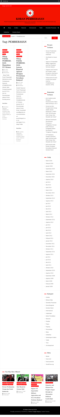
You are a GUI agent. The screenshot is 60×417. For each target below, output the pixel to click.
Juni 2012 (48, 227)
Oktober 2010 (49, 267)
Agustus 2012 (49, 222)
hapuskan (4, 108)
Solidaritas (6, 32)
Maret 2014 (49, 190)
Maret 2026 (49, 160)
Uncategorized (50, 345)
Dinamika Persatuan (51, 28)
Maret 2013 (49, 214)
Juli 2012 (48, 225)
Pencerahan (49, 329)
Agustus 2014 (49, 179)
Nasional (23, 28)
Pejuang (48, 326)
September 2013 (50, 198)
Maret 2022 (49, 171)
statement (7, 112)
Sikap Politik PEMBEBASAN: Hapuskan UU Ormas (6, 62)
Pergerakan (5, 52)
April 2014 (48, 187)
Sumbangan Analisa (51, 337)
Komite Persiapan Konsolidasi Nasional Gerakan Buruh (51, 148)
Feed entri (48, 359)
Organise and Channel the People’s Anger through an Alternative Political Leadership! (50, 392)
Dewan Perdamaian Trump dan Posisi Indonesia (51, 52)
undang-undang (5, 114)
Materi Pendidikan (50, 316)
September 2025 (50, 168)
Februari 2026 (49, 163)
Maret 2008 (49, 281)
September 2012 (50, 219)
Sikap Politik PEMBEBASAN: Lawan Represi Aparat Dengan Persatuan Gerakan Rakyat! (20, 69)
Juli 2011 (48, 257)
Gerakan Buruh (16, 32)
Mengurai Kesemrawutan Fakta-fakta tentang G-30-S (52, 101)
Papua (47, 324)
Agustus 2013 (49, 201)
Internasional (32, 28)
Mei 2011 (48, 262)
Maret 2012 (49, 235)
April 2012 (48, 233)
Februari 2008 (49, 283)
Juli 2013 (48, 203)
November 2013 (50, 193)
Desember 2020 (50, 176)
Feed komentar (50, 361)
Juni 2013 (48, 206)
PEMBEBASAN (5, 109)
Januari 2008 (49, 286)
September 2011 (50, 251)
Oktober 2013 (49, 195)
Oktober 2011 (49, 249)
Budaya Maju (49, 300)
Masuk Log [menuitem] (5, 1)
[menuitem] (1, 1)
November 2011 (50, 246)
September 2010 (50, 270)
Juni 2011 (48, 259)
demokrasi (6, 106)
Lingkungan (49, 313)
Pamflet (48, 321)
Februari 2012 (49, 238)
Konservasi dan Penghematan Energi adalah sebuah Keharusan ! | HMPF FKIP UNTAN (51, 109)
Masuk (47, 356)
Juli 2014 (48, 182)
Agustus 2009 (49, 278)
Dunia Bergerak (50, 305)
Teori (47, 342)
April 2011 (48, 265)
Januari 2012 (49, 241)
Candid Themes (45, 411)
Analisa (16, 28)
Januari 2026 (49, 166)
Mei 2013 (48, 209)
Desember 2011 (50, 243)
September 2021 (50, 174)
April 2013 (48, 211)
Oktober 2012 (49, 217)
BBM (18, 131)
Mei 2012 (48, 230)
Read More (4, 103)
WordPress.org (50, 364)
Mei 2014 (48, 185)
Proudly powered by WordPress (19, 411)
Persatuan (4, 111)
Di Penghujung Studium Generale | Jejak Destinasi (51, 136)
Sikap (9, 28)
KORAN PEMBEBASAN (30, 19)
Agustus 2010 (49, 273)
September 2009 (50, 275)
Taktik (40, 28)
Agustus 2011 (49, 254)
